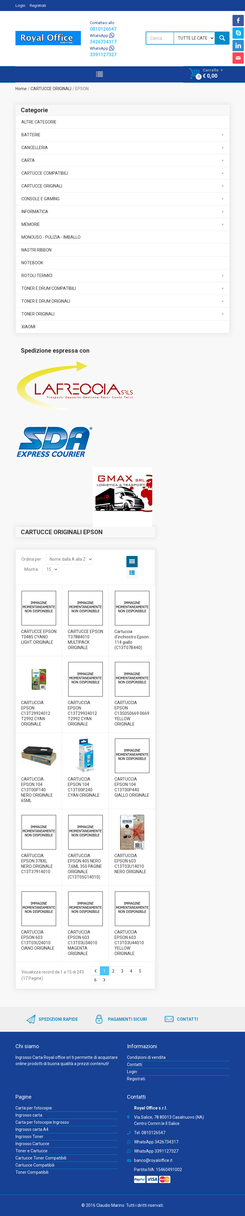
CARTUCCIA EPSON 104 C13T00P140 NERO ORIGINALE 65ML (37, 790)
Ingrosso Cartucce (32, 1143)
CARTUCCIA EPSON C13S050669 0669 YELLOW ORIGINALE (131, 713)
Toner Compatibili (31, 1172)
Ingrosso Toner (29, 1136)
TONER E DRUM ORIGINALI (45, 301)
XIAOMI (28, 326)
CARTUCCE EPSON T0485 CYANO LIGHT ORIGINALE (38, 637)
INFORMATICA (34, 211)
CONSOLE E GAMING (40, 198)
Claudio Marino (110, 1205)
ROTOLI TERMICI (36, 275)
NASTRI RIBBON (36, 250)
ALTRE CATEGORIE (38, 122)
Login (20, 5)
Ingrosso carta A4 (31, 1129)
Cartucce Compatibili (34, 1165)
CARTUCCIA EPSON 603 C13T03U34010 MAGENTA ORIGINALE (82, 943)
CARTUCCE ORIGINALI (51, 88)
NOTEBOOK (32, 262)
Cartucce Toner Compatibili (40, 1158)
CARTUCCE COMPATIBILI (44, 173)
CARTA (28, 160)
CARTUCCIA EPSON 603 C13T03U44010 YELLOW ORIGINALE (129, 943)
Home (21, 88)
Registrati (38, 5)
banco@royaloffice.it (153, 1160)
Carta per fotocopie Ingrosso (42, 1122)
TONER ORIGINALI (37, 314)
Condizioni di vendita (146, 1057)
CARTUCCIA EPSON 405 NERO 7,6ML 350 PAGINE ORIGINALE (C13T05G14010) (85, 866)
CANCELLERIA (34, 147)
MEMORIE (30, 224)
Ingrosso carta (28, 1115)
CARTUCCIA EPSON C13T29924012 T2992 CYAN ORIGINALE (35, 713)
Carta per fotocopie (33, 1108)
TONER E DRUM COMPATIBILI (48, 288)
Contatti (134, 1064)
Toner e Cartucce (31, 1150)
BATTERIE (30, 134)
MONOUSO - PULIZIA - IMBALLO (51, 237)
